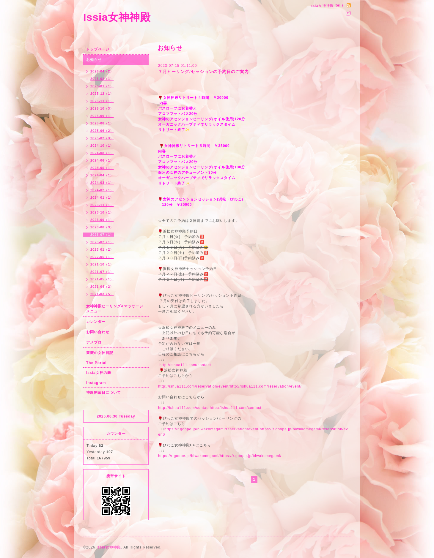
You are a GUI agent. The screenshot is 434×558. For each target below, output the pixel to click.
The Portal (96, 363)
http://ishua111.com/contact (185, 365)
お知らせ (94, 60)
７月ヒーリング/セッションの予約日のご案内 (203, 71)
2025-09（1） (102, 116)
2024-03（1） (102, 182)
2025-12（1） (102, 93)
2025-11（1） (102, 101)
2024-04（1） (102, 175)
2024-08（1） (102, 153)
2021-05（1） (102, 279)
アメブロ (94, 342)
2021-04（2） (102, 286)
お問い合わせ (97, 332)
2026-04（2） (102, 71)
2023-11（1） (102, 205)
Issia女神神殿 (117, 17)
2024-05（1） (102, 168)
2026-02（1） (102, 78)
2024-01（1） (102, 197)
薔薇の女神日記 (99, 353)
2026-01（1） (102, 86)
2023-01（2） (102, 249)
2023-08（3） (102, 227)
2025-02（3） (102, 138)
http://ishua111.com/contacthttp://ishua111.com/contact (210, 408)
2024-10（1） (102, 145)
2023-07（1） (102, 234)
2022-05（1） (102, 257)
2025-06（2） (102, 130)
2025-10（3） (102, 108)
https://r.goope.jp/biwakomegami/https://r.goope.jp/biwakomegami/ (220, 456)
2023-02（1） (102, 242)
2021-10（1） (102, 264)
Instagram (96, 383)
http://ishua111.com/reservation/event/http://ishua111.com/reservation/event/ (230, 386)
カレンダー (96, 322)
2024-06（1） (102, 160)
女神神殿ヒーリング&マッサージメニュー (114, 308)
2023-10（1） (102, 212)
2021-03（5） (102, 294)
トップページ (97, 49)
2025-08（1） (102, 123)
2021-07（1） (102, 272)
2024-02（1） (102, 190)
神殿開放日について (103, 393)
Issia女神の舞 (98, 373)
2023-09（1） (102, 220)
